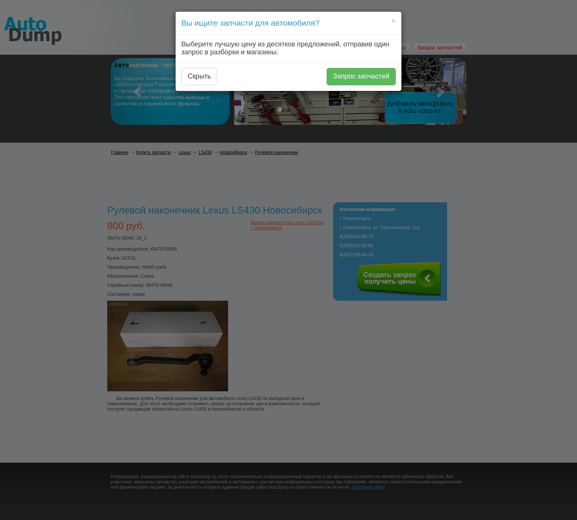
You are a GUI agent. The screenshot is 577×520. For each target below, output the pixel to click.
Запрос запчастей (361, 76)
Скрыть (199, 76)
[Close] (393, 21)
